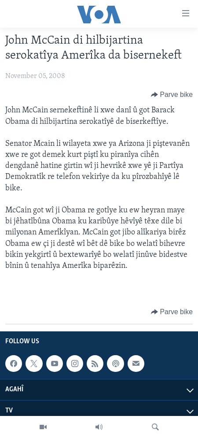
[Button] (172, 95)
